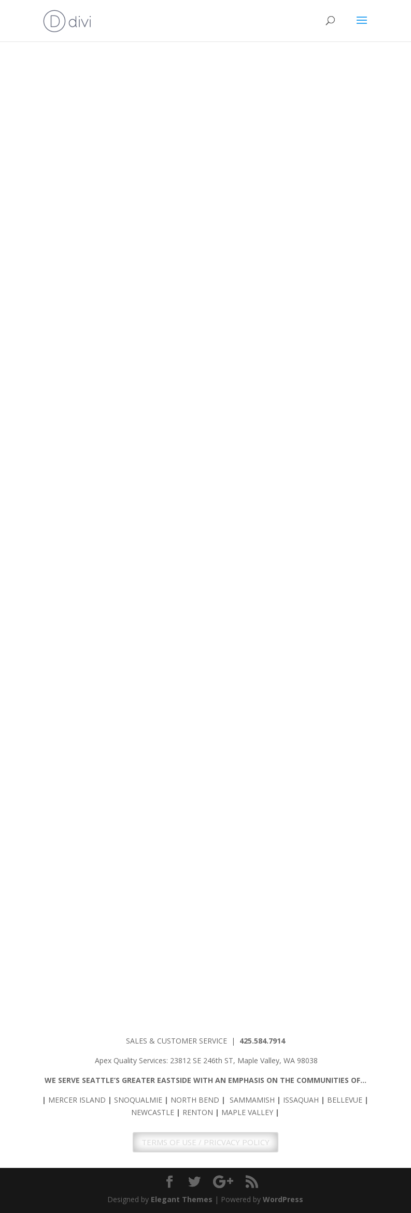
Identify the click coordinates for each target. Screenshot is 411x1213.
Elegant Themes (181, 1199)
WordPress (283, 1199)
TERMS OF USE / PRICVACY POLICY (205, 1142)
